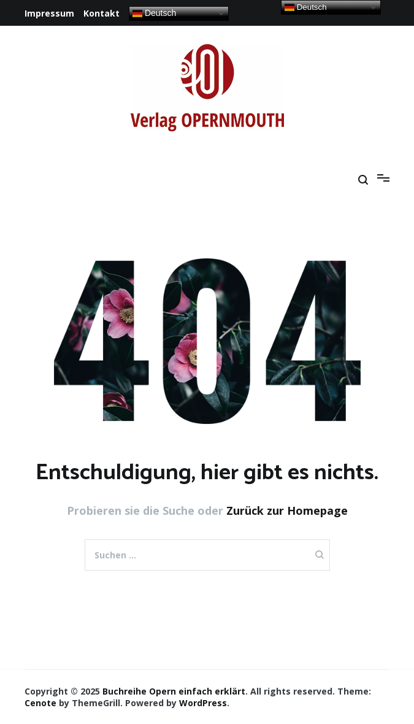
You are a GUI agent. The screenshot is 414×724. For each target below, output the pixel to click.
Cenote (40, 703)
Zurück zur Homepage (287, 510)
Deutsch (154, 13)
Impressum (49, 13)
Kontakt (101, 13)
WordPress (203, 703)
